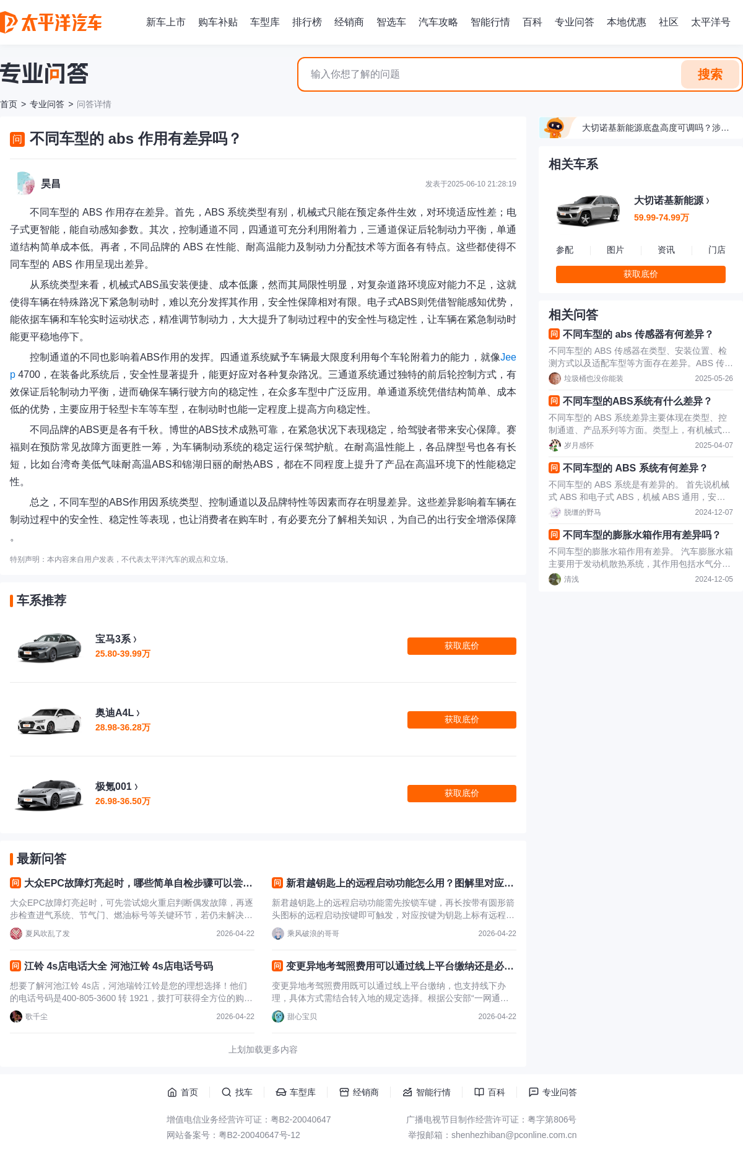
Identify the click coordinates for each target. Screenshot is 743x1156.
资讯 (666, 250)
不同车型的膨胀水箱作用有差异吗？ (642, 535)
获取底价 (641, 274)
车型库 (265, 22)
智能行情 (490, 22)
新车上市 (166, 22)
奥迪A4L (114, 712)
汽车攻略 (438, 22)
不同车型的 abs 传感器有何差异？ (638, 334)
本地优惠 (626, 22)
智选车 (391, 22)
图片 (615, 250)
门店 (717, 250)
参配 (564, 250)
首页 (8, 104)
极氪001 (113, 786)
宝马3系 (113, 639)
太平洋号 (711, 22)
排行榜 (307, 22)
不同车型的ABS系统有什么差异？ (638, 401)
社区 (669, 22)
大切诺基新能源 (668, 200)
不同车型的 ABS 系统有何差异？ (635, 468)
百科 (532, 22)
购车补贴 (218, 22)
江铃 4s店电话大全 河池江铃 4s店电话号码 (118, 966)
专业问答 (574, 22)
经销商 (349, 22)
